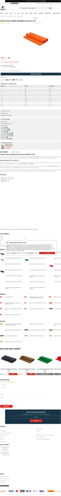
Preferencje (30, 253)
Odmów (14, 253)
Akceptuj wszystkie (47, 253)
